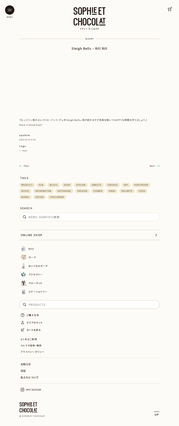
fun (41, 185)
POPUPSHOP (141, 185)
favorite (127, 191)
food (142, 191)
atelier (81, 185)
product (27, 185)
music (24, 150)
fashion (82, 191)
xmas (112, 191)
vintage (112, 185)
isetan (40, 197)
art (126, 185)
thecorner (57, 197)
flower (98, 191)
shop (67, 185)
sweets (96, 185)
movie (25, 191)
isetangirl (64, 191)
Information (43, 191)
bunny (25, 197)
